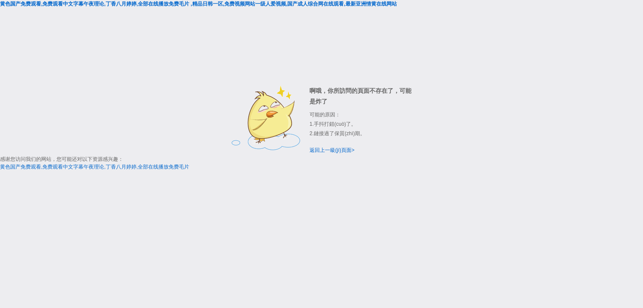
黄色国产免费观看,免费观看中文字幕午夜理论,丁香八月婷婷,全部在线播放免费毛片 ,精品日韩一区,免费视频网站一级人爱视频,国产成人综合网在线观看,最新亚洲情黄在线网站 (198, 4)
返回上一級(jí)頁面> (332, 150)
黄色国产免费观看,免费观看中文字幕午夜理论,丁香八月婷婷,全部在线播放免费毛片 (94, 167)
